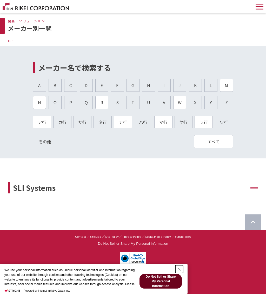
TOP (10, 41)
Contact (80, 236)
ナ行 (123, 122)
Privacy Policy (132, 236)
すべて (214, 141)
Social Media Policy (158, 236)
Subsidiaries (183, 236)
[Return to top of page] (253, 222)
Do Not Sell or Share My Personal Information (133, 244)
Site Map (95, 236)
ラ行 (204, 122)
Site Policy (112, 236)
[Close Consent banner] (179, 269)
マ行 (163, 122)
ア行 (42, 122)
